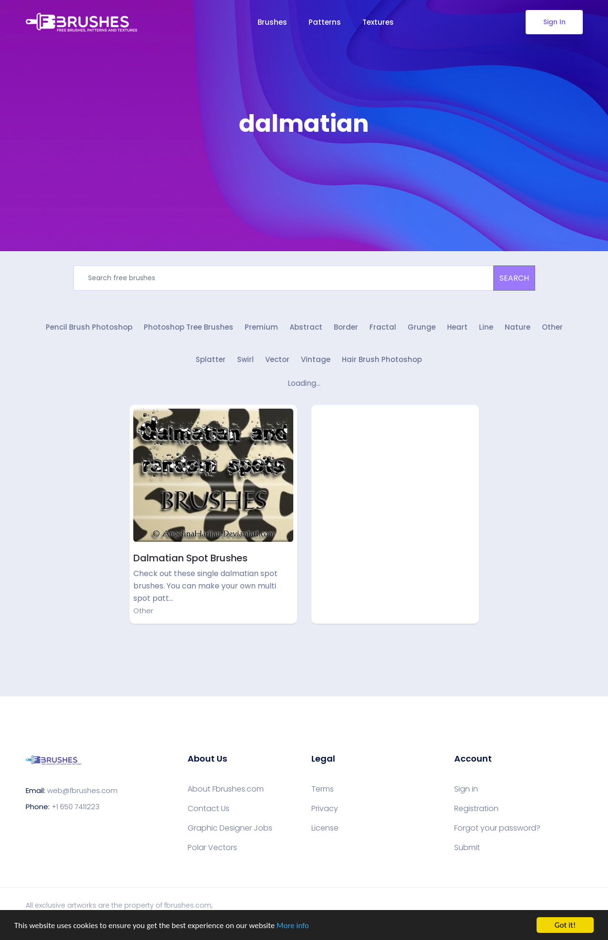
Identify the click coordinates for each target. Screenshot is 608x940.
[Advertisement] (304, 166)
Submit (467, 847)
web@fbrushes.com (82, 790)
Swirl (245, 359)
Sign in (466, 789)
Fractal (382, 327)
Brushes (272, 22)
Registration (476, 808)
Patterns (325, 22)
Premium (261, 327)
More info (293, 925)
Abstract (305, 327)
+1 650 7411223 (75, 807)
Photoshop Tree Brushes (188, 327)
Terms (322, 789)
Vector (277, 359)
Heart (457, 327)
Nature (517, 327)
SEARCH (514, 278)
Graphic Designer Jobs (230, 828)
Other (552, 327)
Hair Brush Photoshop (382, 359)
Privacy (324, 808)
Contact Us (208, 808)
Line (486, 327)
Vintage (315, 359)
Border (346, 327)
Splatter (211, 359)
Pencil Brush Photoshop (89, 327)
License (325, 828)
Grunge (422, 327)
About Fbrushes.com (226, 789)
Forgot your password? (497, 828)
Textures (378, 22)
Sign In (554, 22)
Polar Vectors (212, 847)
